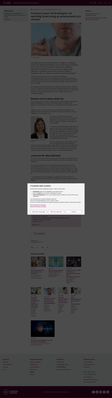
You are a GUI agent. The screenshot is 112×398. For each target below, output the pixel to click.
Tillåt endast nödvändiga (38, 211)
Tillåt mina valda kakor (56, 211)
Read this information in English (38, 206)
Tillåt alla (73, 211)
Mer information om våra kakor (38, 205)
